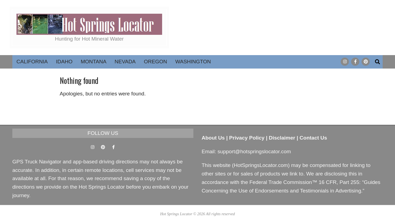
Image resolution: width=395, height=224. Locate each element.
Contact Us (313, 138)
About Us (213, 138)
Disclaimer (282, 138)
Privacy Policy (246, 138)
